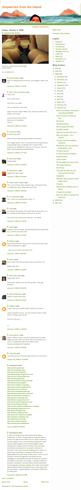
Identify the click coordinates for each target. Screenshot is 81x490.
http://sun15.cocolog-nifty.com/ (18, 376)
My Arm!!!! (60, 121)
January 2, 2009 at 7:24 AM (16, 235)
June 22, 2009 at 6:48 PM (16, 427)
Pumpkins (59, 59)
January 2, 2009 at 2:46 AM (16, 165)
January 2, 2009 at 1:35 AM (16, 86)
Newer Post (6, 482)
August (60, 88)
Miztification (13, 170)
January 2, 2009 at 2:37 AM (16, 153)
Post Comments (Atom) (19, 486)
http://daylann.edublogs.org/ (17, 398)
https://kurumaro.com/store (17, 389)
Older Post (45, 482)
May (58, 96)
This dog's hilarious (63, 165)
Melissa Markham (15, 294)
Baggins (12, 306)
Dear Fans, (60, 168)
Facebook (59, 44)
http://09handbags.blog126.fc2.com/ (20, 374)
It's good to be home (11, 33)
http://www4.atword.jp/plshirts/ (18, 423)
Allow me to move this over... (66, 132)
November (61, 79)
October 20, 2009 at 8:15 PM (17, 475)
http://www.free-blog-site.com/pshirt (20, 393)
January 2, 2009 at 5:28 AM (16, 191)
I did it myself (61, 159)
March (59, 102)
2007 (57, 203)
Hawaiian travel (61, 51)
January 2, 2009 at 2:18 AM (16, 126)
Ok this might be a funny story (67, 162)
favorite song (60, 49)
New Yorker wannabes (17, 92)
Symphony (60, 176)
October (60, 82)
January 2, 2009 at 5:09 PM (16, 288)
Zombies (59, 61)
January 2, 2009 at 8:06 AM (16, 253)
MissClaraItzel (14, 78)
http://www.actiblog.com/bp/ (17, 404)
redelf (11, 227)
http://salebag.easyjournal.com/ (18, 408)
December (61, 77)
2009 (57, 74)
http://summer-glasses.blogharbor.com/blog (23, 406)
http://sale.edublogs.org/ (16, 370)
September (61, 85)
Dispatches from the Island (21, 7)
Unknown (12, 353)
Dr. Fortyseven (14, 197)
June (59, 94)
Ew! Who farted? (62, 129)
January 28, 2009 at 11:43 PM (17, 359)
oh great (59, 184)
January (60, 108)
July (58, 91)
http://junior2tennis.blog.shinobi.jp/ (20, 381)
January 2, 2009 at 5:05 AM (16, 176)
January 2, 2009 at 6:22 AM (16, 203)
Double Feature (62, 156)
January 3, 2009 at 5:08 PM (16, 347)
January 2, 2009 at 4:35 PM (16, 270)
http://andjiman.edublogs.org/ (18, 417)
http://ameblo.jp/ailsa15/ (15, 378)
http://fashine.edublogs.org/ (17, 413)
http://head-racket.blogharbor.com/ (19, 402)
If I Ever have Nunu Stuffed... (66, 154)
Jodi (10, 209)
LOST (58, 54)
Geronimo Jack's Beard (61, 33)
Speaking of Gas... (63, 124)
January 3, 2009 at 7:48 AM (16, 329)
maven (11, 259)
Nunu (9, 68)
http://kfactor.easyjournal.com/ (18, 400)
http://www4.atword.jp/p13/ (16, 383)
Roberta (12, 241)
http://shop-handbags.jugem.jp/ (18, 391)
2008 (57, 200)
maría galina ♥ (14, 335)
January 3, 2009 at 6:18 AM (16, 300)
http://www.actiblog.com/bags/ (18, 385)
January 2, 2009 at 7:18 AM (16, 221)
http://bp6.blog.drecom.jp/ (16, 419)
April (59, 99)
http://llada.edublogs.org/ (16, 410)
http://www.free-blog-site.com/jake (19, 415)
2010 (57, 71)
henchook (12, 132)
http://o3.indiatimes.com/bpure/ (18, 395)
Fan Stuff (59, 47)
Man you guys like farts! (65, 127)
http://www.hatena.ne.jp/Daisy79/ (19, 387)
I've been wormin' (62, 151)
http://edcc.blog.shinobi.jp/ (16, 421)
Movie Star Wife (15, 276)
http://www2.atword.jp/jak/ (16, 372)
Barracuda (13, 159)
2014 (57, 68)
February (60, 105)
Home (25, 482)
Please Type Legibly (16, 182)
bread (58, 42)
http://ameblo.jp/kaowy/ (15, 368)
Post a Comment (8, 478)
